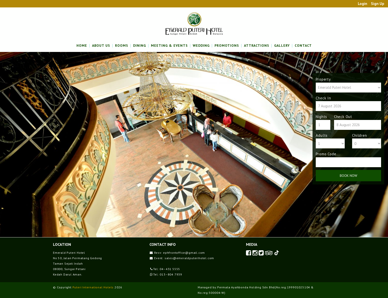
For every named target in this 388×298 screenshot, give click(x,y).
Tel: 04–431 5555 (166, 269)
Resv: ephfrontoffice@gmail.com (179, 252)
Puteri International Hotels (93, 287)
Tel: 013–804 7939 (167, 274)
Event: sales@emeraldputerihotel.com (184, 258)
